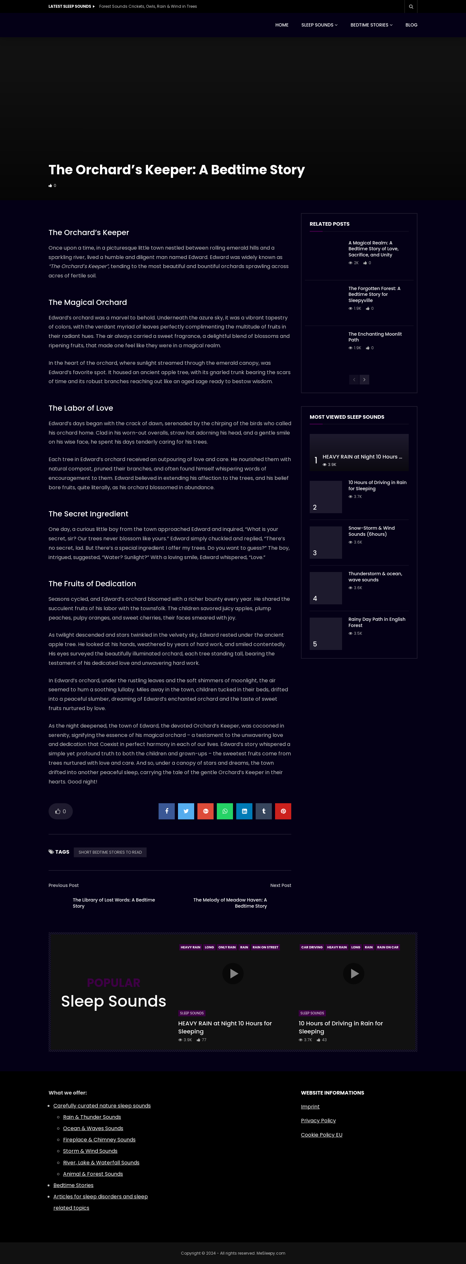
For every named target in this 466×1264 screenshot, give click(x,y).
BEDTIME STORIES (369, 25)
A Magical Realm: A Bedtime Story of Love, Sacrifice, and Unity (374, 249)
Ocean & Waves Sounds (93, 1128)
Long (209, 947)
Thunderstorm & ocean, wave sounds (375, 576)
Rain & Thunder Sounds (92, 1117)
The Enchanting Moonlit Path (375, 337)
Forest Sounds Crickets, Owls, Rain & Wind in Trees (148, 6)
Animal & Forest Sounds (93, 1174)
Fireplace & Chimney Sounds (99, 1139)
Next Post (280, 885)
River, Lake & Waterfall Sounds (101, 1162)
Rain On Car (388, 947)
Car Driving (312, 947)
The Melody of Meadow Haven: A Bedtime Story (230, 903)
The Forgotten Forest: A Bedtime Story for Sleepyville (375, 294)
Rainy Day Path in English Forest (377, 622)
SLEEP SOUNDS (318, 25)
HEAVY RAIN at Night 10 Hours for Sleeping (376, 456)
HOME (282, 25)
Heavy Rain (191, 947)
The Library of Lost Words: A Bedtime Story (114, 903)
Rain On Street (265, 947)
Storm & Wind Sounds (90, 1151)
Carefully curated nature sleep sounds (102, 1105)
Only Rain (227, 947)
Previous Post (64, 885)
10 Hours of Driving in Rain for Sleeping (378, 485)
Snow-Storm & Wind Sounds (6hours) (372, 531)
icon (233, 973)
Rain (244, 947)
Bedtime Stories (73, 1185)
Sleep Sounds (192, 1013)
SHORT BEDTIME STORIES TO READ (110, 852)
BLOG (411, 25)
